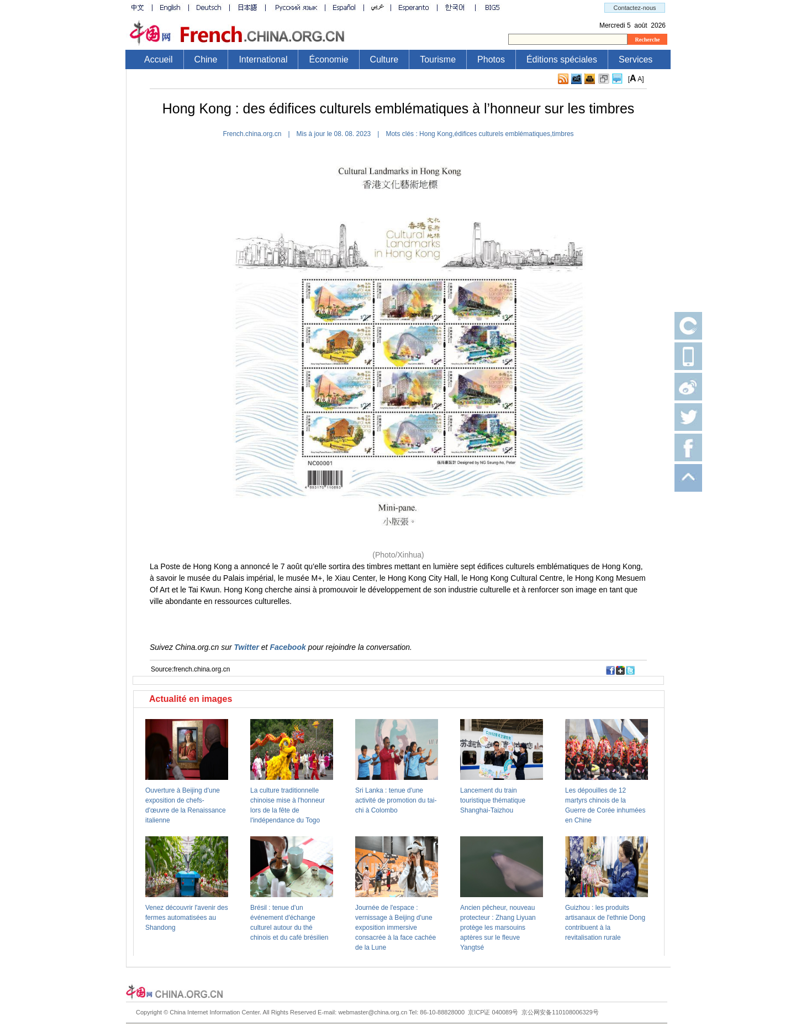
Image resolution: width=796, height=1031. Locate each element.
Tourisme (438, 59)
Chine (206, 59)
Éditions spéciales (561, 59)
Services (635, 59)
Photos (491, 59)
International (263, 59)
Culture (384, 59)
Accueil (158, 59)
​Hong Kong (435, 134)
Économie (328, 59)
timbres (562, 134)
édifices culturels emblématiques (502, 134)
